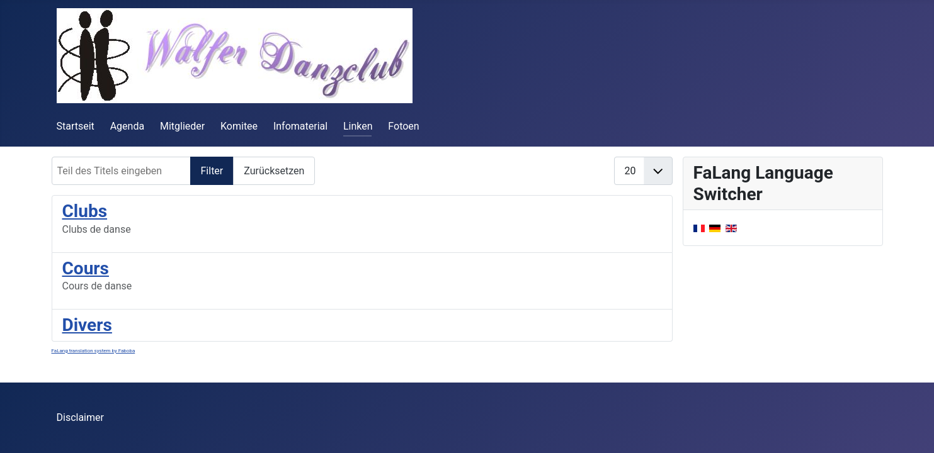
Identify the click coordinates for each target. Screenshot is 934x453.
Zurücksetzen (274, 171)
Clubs (85, 211)
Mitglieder (182, 126)
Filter (212, 171)
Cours (85, 268)
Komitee (239, 126)
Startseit (75, 126)
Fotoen (403, 126)
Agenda (127, 126)
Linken (358, 126)
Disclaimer (80, 417)
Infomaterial (300, 126)
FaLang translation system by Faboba (93, 351)
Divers (87, 325)
